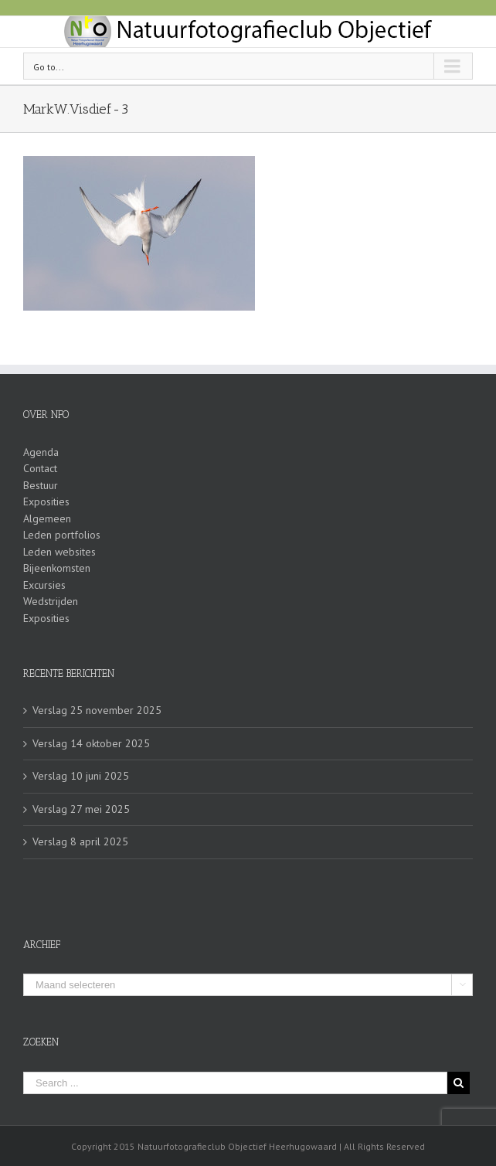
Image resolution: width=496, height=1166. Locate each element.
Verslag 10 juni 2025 (80, 776)
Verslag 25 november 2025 (96, 710)
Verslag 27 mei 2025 (81, 809)
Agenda (41, 452)
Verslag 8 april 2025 (80, 841)
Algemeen (47, 518)
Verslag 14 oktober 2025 (91, 743)
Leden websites (59, 552)
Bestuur (40, 485)
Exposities (46, 501)
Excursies (44, 585)
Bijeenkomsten (56, 568)
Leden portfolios (61, 535)
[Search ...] (235, 1083)
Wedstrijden (50, 601)
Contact (40, 468)
